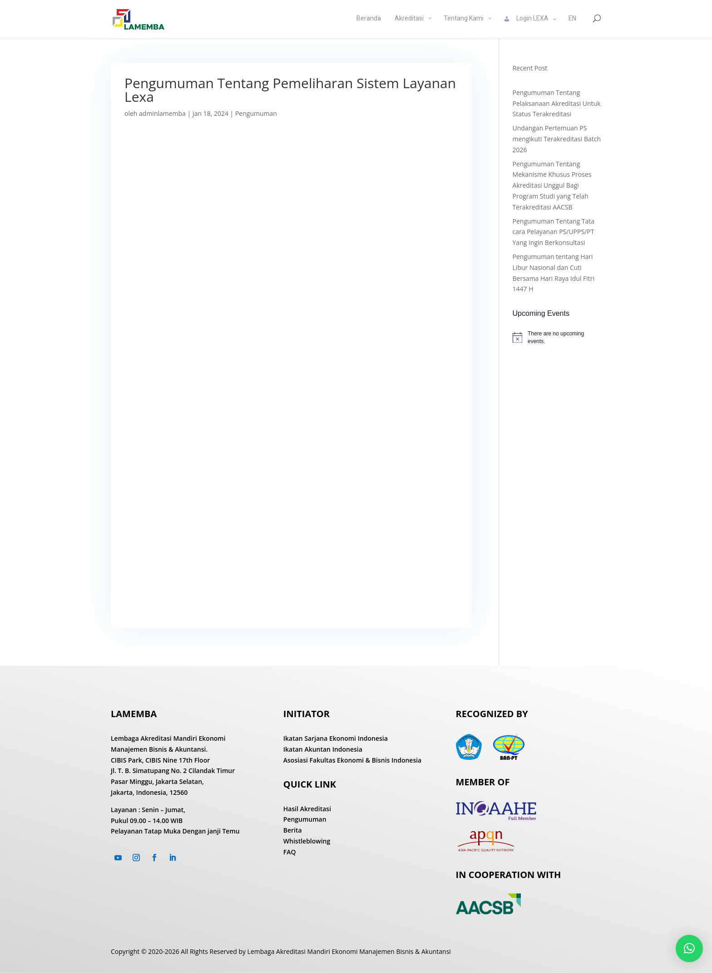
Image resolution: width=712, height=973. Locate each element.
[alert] (557, 337)
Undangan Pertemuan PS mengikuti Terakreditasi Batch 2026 (557, 139)
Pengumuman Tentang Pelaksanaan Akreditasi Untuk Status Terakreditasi (557, 103)
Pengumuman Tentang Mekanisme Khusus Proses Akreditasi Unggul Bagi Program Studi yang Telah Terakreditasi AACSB (552, 185)
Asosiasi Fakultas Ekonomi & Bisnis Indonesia (352, 760)
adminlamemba (162, 113)
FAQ (289, 852)
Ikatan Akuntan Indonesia (322, 749)
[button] (689, 948)
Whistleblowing (307, 841)
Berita (292, 830)
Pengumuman (256, 113)
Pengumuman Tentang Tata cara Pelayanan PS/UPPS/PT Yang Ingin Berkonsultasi (554, 232)
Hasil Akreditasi (307, 808)
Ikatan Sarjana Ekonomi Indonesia (335, 738)
